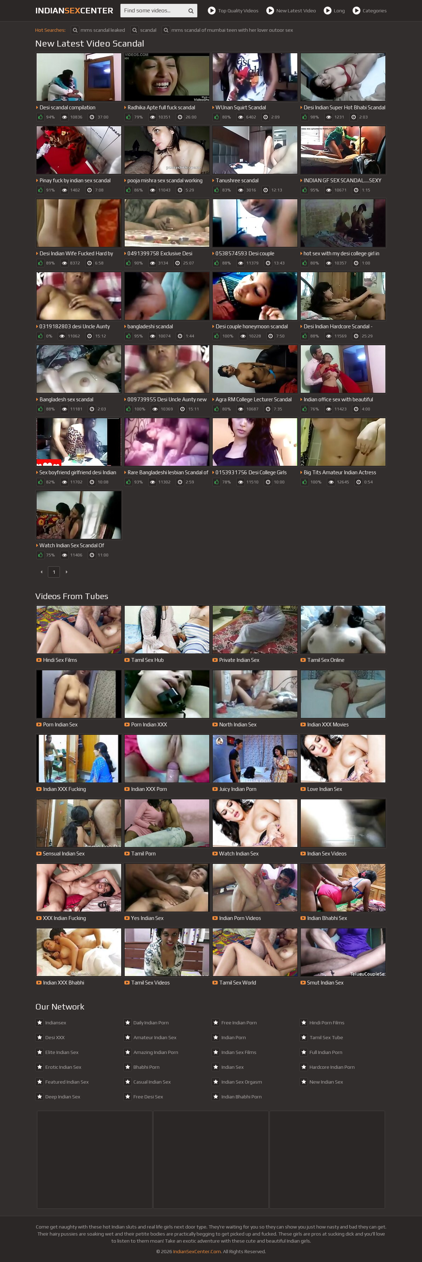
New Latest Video (291, 10)
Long (334, 10)
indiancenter (74, 10)
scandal (143, 30)
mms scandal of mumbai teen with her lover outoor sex (227, 30)
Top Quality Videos (233, 10)
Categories (369, 10)
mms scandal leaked (98, 30)
